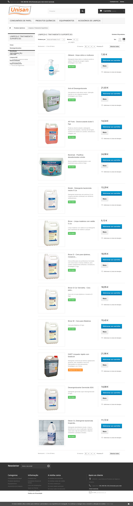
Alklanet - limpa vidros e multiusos (81, 55)
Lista (124, 39)
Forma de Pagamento (17, 82)
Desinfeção (13, 51)
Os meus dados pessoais (56, 486)
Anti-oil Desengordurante (77, 88)
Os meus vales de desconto (56, 489)
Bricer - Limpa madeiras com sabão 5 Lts (81, 222)
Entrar (122, 1)
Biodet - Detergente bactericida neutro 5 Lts (79, 189)
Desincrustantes (15, 60)
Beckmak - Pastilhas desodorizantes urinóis (76, 156)
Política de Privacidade (35, 493)
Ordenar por (41, 39)
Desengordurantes (15, 48)
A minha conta (54, 475)
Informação (16, 71)
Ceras (11, 45)
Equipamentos (66, 20)
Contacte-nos (114, 1)
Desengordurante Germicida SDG (81, 387)
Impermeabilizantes (16, 63)
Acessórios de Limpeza (89, 20)
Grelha (119, 39)
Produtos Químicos (45, 20)
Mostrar (69, 39)
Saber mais (109, 504)
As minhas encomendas (55, 478)
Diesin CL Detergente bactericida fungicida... (80, 422)
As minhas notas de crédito (56, 481)
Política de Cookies (34, 490)
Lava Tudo (13, 54)
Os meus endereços (54, 483)
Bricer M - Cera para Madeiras (79, 321)
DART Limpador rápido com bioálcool (78, 355)
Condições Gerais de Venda (19, 76)
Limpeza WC (14, 57)
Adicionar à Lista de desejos (112, 72)
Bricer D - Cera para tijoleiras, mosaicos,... (79, 256)
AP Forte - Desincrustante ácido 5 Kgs (81, 123)
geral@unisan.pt (101, 492)
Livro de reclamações (34, 485)
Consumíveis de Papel (20, 20)
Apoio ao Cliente (16, 79)
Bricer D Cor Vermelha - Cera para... (79, 289)
